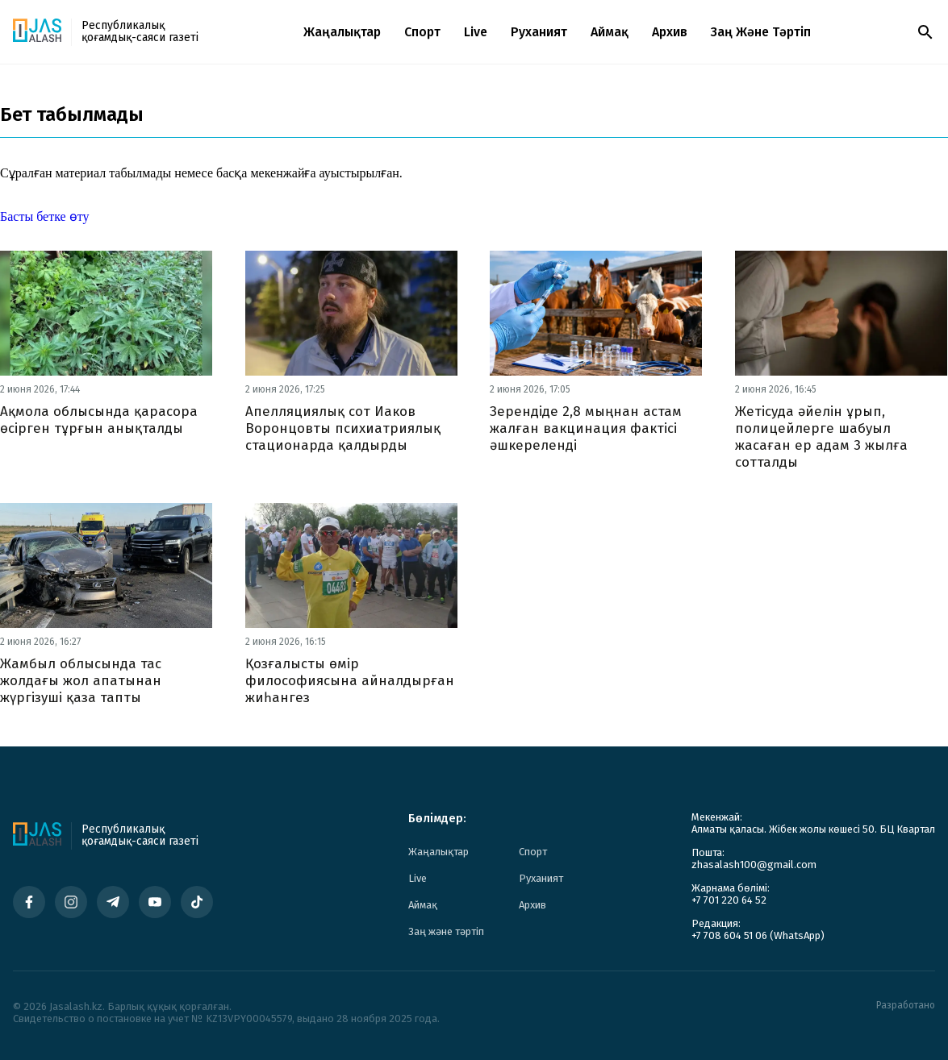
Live (475, 31)
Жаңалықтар (342, 31)
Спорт (422, 31)
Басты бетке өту (44, 216)
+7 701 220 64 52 (728, 900)
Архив (669, 31)
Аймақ (610, 31)
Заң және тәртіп (761, 31)
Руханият (539, 31)
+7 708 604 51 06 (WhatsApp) (758, 935)
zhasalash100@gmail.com (753, 864)
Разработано (905, 1005)
